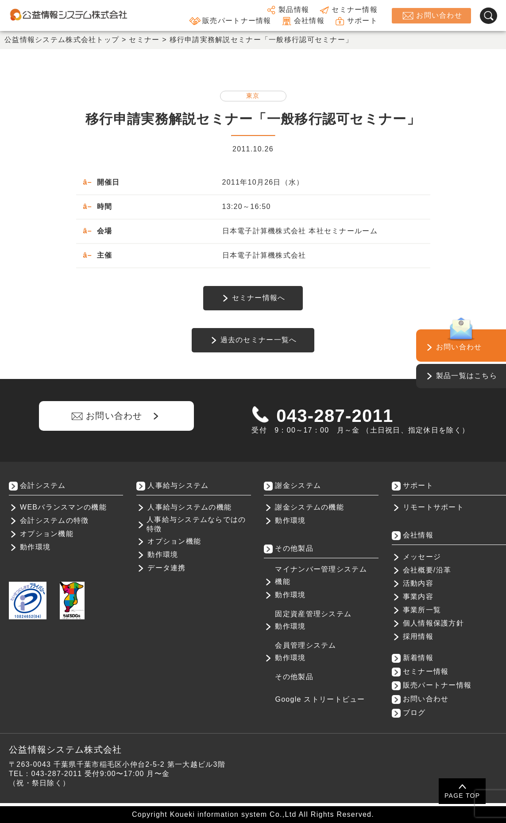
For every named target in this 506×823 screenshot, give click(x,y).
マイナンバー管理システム (321, 569)
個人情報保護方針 (433, 623)
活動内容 (418, 583)
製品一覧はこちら (466, 375)
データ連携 (166, 568)
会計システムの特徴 (54, 520)
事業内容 (418, 596)
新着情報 (418, 657)
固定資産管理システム (313, 614)
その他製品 (294, 676)
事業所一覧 (422, 610)
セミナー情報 (348, 9)
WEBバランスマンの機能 (63, 507)
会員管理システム (305, 645)
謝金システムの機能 (309, 507)
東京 (253, 95)
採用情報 (418, 636)
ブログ (414, 712)
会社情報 (302, 21)
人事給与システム (178, 485)
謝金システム (298, 485)
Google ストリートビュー (320, 699)
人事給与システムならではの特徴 (196, 524)
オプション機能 (46, 533)
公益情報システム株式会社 (65, 749)
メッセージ (422, 556)
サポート (355, 21)
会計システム (43, 485)
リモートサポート (433, 507)
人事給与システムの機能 (189, 507)
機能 (282, 581)
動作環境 (35, 547)
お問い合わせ (431, 15)
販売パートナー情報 (230, 21)
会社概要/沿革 (427, 570)
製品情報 (287, 9)
